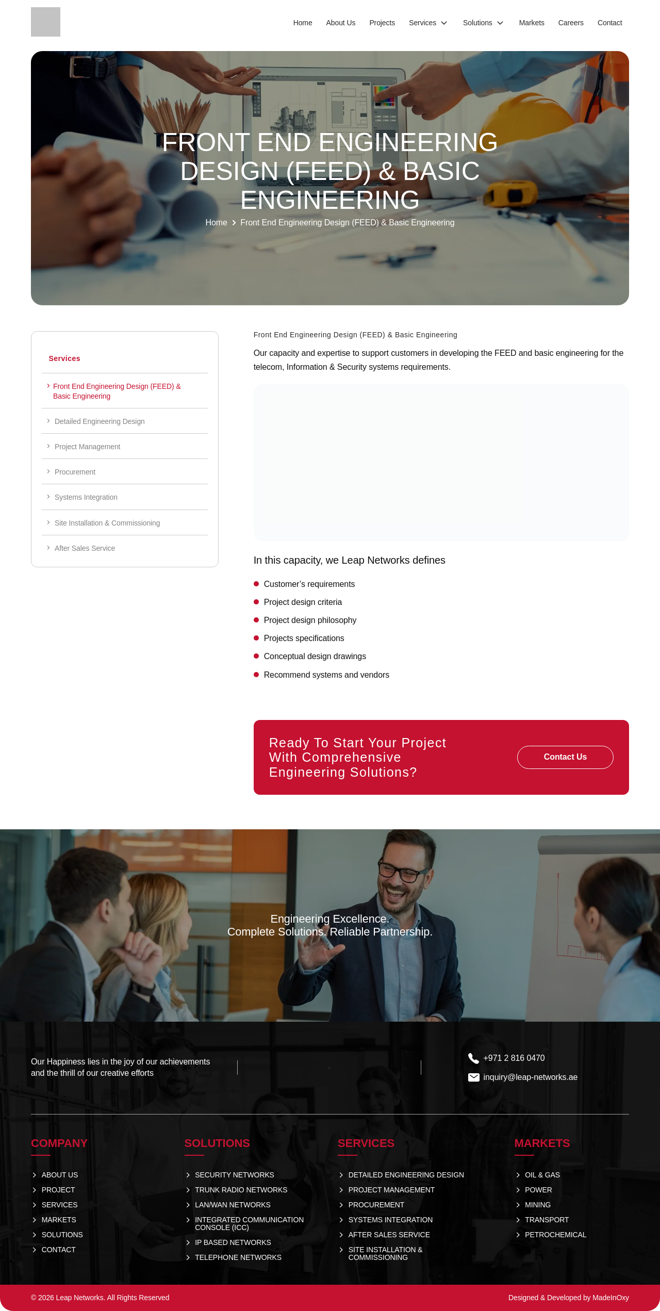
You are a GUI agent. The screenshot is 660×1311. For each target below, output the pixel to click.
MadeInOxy (610, 1297)
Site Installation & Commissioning (107, 523)
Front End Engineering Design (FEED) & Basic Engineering (117, 391)
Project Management (87, 447)
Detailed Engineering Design (100, 421)
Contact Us (565, 756)
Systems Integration (86, 497)
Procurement (75, 472)
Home (216, 222)
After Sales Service (85, 548)
